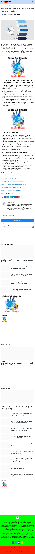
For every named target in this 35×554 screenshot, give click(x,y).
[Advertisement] (17, 237)
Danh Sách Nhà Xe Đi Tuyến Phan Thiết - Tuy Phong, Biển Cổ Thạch (21, 267)
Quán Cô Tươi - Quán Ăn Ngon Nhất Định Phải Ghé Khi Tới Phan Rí (21, 467)
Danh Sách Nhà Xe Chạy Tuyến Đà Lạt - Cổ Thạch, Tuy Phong (22, 452)
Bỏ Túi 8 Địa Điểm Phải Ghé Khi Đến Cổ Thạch (21, 444)
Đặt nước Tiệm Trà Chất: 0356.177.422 (20, 550)
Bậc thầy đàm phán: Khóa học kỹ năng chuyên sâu (11, 175)
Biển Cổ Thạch (11, 202)
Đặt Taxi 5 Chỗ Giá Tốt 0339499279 (13, 551)
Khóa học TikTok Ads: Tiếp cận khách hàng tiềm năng (11, 178)
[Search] (33, 227)
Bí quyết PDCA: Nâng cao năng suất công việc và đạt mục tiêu (13, 184)
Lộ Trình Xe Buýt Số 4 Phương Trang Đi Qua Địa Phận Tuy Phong (17, 261)
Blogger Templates (15, 547)
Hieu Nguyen (21, 547)
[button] (1, 2)
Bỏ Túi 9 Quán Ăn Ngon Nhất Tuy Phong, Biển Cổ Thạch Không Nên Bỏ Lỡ (21, 275)
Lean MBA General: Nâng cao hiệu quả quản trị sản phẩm (12, 181)
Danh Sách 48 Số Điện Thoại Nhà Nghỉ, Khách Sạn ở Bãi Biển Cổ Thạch (21, 290)
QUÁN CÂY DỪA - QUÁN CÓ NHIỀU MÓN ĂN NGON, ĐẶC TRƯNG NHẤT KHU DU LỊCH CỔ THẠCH (21, 460)
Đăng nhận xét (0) (17, 220)
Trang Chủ (9, 550)
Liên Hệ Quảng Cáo (25, 551)
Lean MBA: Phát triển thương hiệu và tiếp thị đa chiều (12, 190)
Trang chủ (3, 5)
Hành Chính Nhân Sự (10, 5)
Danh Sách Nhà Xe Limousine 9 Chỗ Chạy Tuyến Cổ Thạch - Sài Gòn (17, 364)
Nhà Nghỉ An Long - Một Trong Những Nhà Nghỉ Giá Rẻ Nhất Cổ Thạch (22, 475)
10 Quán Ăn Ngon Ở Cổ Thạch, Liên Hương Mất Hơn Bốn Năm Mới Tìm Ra (22, 282)
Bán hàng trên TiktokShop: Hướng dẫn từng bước (11, 187)
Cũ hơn (31, 223)
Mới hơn (3, 223)
